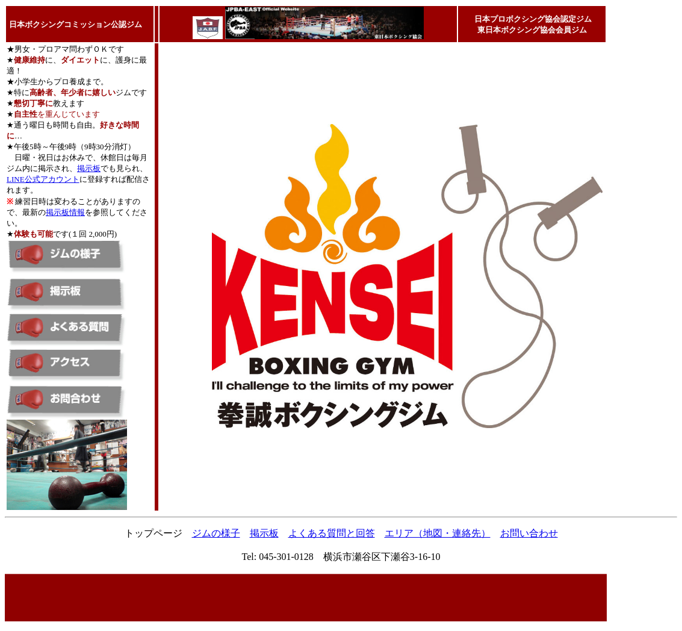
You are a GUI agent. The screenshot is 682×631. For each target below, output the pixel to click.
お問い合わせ (529, 533)
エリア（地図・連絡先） (438, 533)
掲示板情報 (65, 212)
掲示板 (89, 168)
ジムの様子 (216, 533)
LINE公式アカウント (43, 179)
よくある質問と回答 (331, 533)
